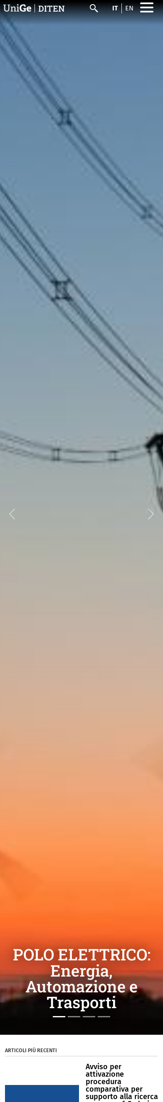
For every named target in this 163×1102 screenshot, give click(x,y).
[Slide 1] (59, 1016)
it (115, 8)
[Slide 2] (74, 1016)
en (129, 8)
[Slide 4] (104, 1016)
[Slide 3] (89, 1016)
